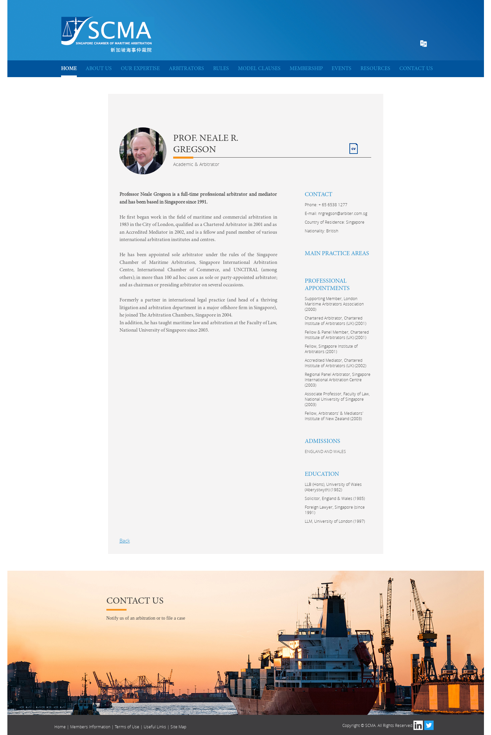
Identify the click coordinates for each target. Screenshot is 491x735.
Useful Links (155, 726)
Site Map (178, 726)
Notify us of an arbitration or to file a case (145, 618)
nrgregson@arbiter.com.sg (342, 213)
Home (60, 726)
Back (124, 540)
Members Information (90, 726)
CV (352, 145)
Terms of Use (127, 726)
